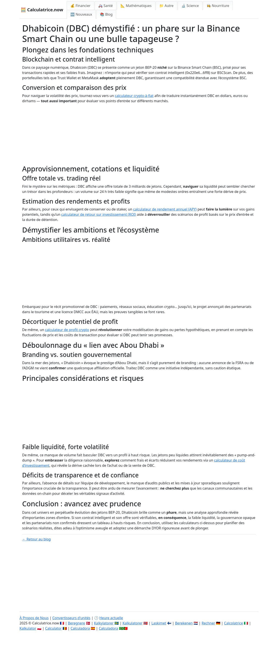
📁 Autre (166, 5)
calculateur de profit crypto (67, 329)
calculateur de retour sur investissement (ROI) (98, 214)
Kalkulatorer (132, 623)
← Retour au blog (36, 539)
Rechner (208, 623)
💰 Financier (80, 5)
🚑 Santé (105, 5)
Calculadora (80, 628)
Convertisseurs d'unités (71, 618)
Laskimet (158, 623)
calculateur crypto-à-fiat (134, 95)
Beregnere (76, 623)
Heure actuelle (111, 618)
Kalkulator (28, 628)
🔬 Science (190, 5)
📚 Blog (106, 14)
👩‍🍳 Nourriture (218, 5)
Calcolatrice (233, 623)
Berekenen (184, 623)
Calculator (53, 628)
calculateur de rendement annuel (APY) (165, 209)
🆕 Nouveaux (81, 14)
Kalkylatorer (104, 623)
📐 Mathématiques (136, 5)
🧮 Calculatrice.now (42, 10)
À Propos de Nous (34, 618)
